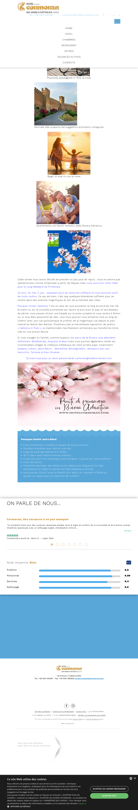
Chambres (68, 39)
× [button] (135, 778)
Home (68, 28)
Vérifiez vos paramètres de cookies (92, 715)
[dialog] (69, 792)
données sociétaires (42, 712)
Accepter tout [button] (109, 796)
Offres (69, 51)
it (108, 15)
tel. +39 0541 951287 (41, 14)
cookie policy (81, 712)
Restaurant (69, 45)
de (119, 15)
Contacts (69, 62)
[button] (47, 806)
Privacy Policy (78, 719)
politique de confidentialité (63, 712)
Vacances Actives (69, 56)
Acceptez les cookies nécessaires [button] (109, 789)
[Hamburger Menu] (117, 21)
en (114, 15)
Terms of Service (93, 719)
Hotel (69, 33)
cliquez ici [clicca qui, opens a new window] (82, 803)
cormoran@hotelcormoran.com (80, 14)
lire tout (127, 531)
